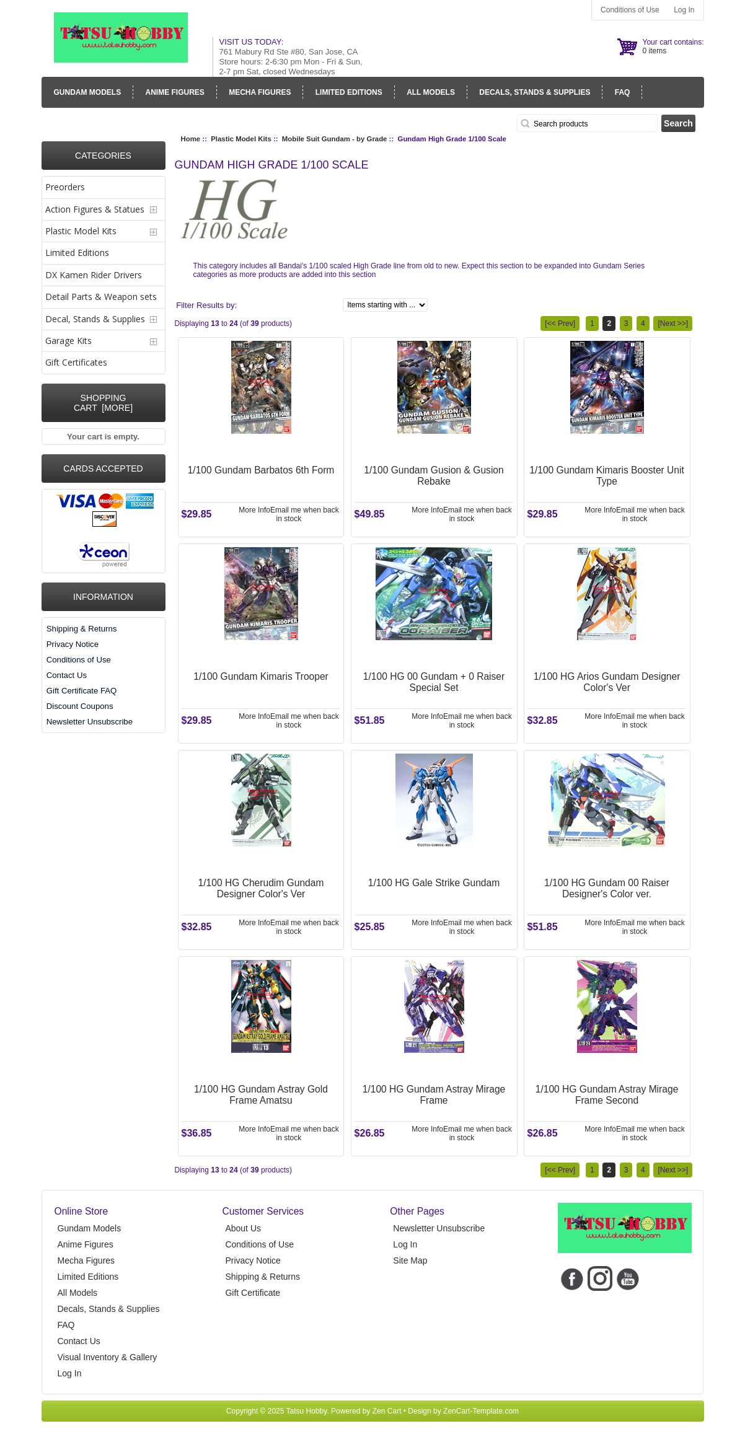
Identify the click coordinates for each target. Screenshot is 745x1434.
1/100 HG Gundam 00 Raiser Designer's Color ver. (606, 888)
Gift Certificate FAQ (81, 690)
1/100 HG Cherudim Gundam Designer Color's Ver (261, 888)
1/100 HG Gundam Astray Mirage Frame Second (607, 1095)
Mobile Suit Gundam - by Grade (334, 139)
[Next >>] (673, 323)
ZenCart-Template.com (481, 1411)
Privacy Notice (72, 644)
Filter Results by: (206, 305)
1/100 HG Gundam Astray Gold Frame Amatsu (261, 1095)
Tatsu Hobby (306, 1411)
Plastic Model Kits (241, 139)
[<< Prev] (560, 323)
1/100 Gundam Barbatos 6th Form (261, 470)
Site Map (410, 1260)
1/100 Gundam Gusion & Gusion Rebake (433, 475)
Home (191, 139)
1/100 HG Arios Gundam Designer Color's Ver (607, 682)
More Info (254, 510)
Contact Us (66, 675)
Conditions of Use (630, 10)
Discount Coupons (79, 706)
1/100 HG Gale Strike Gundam (434, 883)
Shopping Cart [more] (103, 403)
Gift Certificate (252, 1293)
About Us (243, 1228)
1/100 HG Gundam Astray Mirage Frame (434, 1095)
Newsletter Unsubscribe (89, 721)
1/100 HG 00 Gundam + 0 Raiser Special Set (434, 682)
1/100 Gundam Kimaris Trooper (260, 676)
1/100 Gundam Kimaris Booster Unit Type (606, 475)
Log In (684, 10)
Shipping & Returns (81, 628)
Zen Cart (387, 1411)
